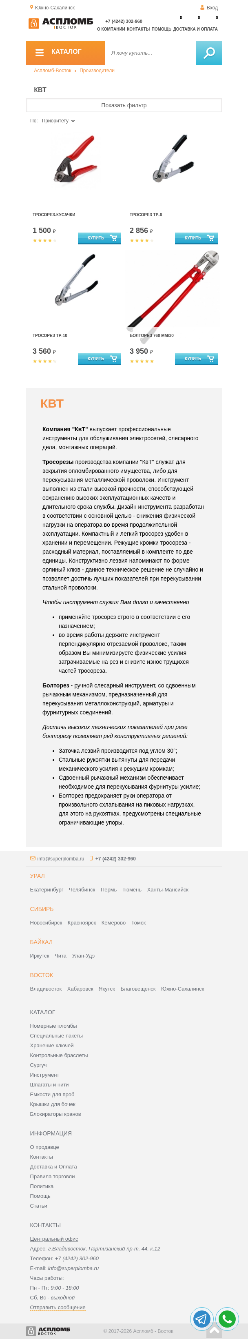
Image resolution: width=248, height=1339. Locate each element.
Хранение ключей (52, 1045)
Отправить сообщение (58, 1307)
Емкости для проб (52, 1094)
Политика (42, 1186)
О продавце (44, 1147)
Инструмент (45, 1075)
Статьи (38, 1206)
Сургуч (38, 1065)
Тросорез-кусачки (54, 215)
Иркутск (39, 956)
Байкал (41, 942)
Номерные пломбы (53, 1026)
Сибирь (42, 909)
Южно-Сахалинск (182, 989)
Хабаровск (80, 989)
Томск (138, 923)
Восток (41, 975)
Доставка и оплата (195, 29)
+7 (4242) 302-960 (123, 21)
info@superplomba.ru (61, 859)
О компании (111, 29)
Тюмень (132, 890)
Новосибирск (46, 923)
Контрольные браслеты (59, 1055)
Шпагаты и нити (49, 1085)
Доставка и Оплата (53, 1167)
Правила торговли (52, 1176)
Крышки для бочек (52, 1104)
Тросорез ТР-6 (146, 215)
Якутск (107, 989)
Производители (97, 70)
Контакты (138, 29)
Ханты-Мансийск (167, 890)
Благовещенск (137, 989)
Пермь (109, 890)
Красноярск (82, 923)
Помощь (161, 29)
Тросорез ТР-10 (50, 335)
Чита (60, 956)
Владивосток (46, 989)
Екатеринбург (47, 890)
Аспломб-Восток (52, 70)
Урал (37, 876)
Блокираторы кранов (55, 1114)
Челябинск (82, 890)
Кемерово (114, 923)
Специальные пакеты (56, 1036)
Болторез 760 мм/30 (152, 335)
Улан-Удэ (83, 956)
